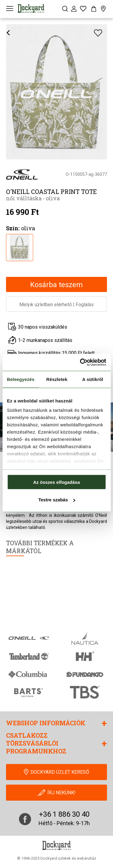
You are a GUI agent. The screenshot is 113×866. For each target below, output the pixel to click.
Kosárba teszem (56, 284)
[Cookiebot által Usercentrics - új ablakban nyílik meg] (80, 362)
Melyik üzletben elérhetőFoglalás (56, 304)
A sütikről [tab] (92, 379)
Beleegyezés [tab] (20, 379)
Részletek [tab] (56, 379)
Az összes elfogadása (56, 481)
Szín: (13, 228)
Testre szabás (56, 499)
